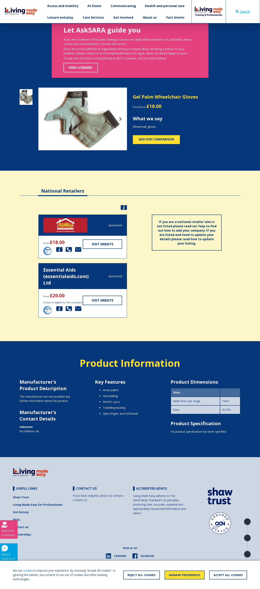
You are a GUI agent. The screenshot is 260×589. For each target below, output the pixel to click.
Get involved (123, 17)
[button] (45, 119)
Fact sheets (175, 17)
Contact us (20, 527)
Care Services (93, 17)
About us (150, 17)
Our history (21, 512)
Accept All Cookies (228, 575)
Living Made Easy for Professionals (38, 505)
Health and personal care (165, 6)
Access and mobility (62, 6)
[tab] (62, 188)
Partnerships (22, 534)
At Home (94, 6)
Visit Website (102, 244)
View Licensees (80, 67)
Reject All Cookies (142, 575)
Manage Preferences (184, 575)
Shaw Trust (21, 497)
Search (243, 11)
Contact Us (80, 500)
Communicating (123, 6)
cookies (28, 570)
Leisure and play (60, 17)
